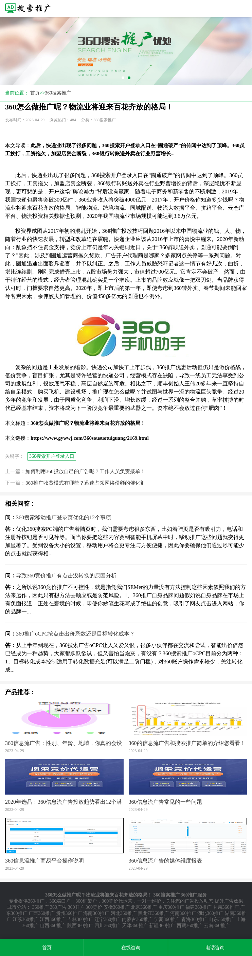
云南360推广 (217, 925)
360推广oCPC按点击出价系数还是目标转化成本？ (75, 634)
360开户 (76, 907)
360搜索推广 (58, 92)
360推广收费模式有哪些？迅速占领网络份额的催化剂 (85, 483)
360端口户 (60, 901)
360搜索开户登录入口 (51, 456)
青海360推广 (194, 919)
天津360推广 (135, 925)
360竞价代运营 (117, 901)
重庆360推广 (171, 907)
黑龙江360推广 (153, 913)
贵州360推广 (69, 913)
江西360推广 (53, 919)
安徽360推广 (117, 907)
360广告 (58, 907)
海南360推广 (96, 913)
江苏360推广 (26, 919)
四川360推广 (107, 925)
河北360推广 (124, 913)
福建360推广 (198, 907)
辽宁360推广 (107, 919)
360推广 (36, 901)
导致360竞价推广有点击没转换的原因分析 (66, 575)
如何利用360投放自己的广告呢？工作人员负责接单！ (85, 471)
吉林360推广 (80, 919)
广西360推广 (42, 913)
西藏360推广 (190, 925)
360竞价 (94, 907)
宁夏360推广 (167, 919)
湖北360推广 (210, 913)
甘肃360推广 (226, 907)
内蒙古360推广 (137, 919)
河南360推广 (183, 913)
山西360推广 (53, 925)
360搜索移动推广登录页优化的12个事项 (63, 517)
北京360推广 (144, 907)
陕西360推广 (80, 925)
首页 (35, 92)
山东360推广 (222, 919)
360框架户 (86, 901)
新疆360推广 (162, 925)
